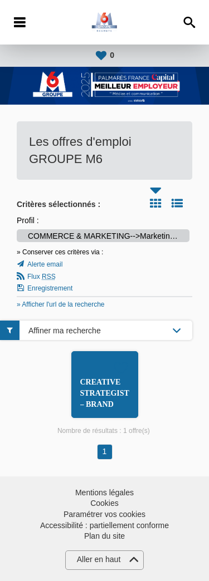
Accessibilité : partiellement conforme (104, 525)
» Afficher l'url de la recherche (61, 304)
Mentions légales (104, 492)
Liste (177, 203)
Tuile (155, 203)
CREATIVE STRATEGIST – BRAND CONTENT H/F (104, 404)
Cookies (104, 503)
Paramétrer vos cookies (104, 514)
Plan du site (104, 535)
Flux (41, 276)
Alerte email (44, 264)
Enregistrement (49, 288)
